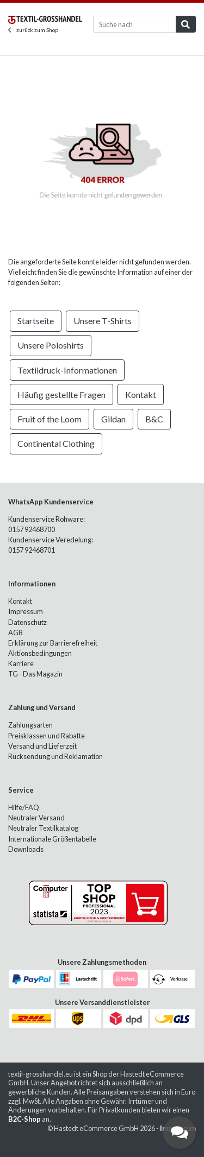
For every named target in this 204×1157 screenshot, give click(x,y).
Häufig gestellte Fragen (61, 394)
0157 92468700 (31, 529)
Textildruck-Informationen (67, 370)
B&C (154, 419)
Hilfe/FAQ (23, 807)
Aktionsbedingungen (40, 653)
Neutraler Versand (36, 817)
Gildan (113, 419)
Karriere (21, 663)
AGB (15, 632)
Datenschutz (27, 622)
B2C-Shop (24, 1119)
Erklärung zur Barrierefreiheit (52, 642)
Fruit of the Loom (49, 419)
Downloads (26, 849)
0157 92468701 (31, 550)
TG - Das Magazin (35, 673)
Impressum (25, 611)
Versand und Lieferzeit (42, 746)
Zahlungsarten (30, 724)
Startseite (35, 320)
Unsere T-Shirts (102, 320)
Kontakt (140, 394)
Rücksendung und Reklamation (55, 756)
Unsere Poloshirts (50, 345)
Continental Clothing (56, 443)
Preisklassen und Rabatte (46, 735)
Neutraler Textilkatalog (43, 828)
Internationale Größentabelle (52, 838)
